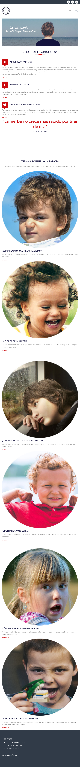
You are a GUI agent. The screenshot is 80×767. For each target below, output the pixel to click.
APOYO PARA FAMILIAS (21, 62)
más (3, 77)
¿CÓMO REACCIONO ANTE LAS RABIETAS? (22, 251)
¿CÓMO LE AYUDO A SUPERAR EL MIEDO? (21, 628)
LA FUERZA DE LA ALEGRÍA (14, 341)
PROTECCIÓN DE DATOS (13, 746)
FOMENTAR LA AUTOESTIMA (15, 531)
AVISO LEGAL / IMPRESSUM (14, 742)
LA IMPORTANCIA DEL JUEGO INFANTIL (20, 718)
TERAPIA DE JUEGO (19, 84)
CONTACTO (8, 739)
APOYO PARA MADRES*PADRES (25, 104)
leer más (4, 260)
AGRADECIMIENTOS (11, 749)
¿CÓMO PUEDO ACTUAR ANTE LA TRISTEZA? (23, 441)
